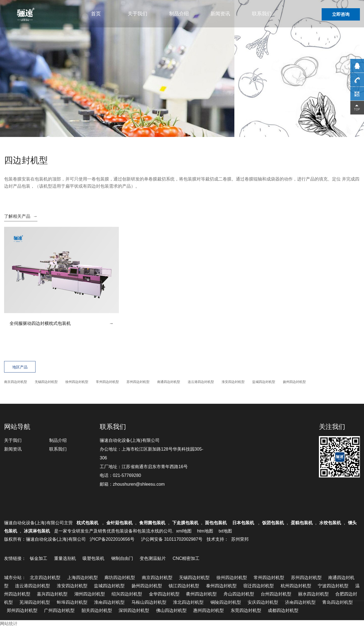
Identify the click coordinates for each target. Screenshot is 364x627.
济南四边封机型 (300, 602)
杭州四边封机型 (296, 585)
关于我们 (137, 13)
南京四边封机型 (15, 382)
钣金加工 (38, 558)
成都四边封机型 (283, 610)
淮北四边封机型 (188, 602)
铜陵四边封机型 (225, 602)
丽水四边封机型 (313, 594)
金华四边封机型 (164, 594)
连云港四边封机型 (201, 382)
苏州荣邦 (240, 539)
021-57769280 (127, 475)
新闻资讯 (220, 13)
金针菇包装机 (119, 522)
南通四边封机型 (168, 382)
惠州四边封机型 (208, 610)
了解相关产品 (20, 216)
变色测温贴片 (153, 558)
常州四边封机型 (107, 382)
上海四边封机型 (82, 577)
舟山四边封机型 (239, 594)
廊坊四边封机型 (119, 577)
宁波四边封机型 (333, 585)
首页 (96, 13)
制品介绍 (179, 13)
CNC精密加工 (186, 558)
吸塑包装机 (93, 558)
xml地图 (184, 531)
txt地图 (225, 531)
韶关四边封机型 (96, 610)
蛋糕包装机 (302, 522)
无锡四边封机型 (46, 382)
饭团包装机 (273, 522)
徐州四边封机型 (76, 382)
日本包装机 (243, 522)
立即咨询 (341, 14)
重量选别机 (65, 558)
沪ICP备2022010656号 (112, 539)
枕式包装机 (88, 522)
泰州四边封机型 (221, 585)
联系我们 (262, 13)
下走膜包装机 (185, 522)
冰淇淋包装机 (37, 531)
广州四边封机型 (59, 610)
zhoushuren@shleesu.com (139, 484)
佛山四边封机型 (171, 610)
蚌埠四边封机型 (72, 602)
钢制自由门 (122, 558)
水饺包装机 (330, 522)
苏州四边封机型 (138, 382)
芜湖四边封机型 (34, 602)
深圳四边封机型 (134, 610)
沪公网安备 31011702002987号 (171, 539)
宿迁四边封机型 (258, 585)
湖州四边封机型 (89, 594)
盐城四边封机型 (263, 382)
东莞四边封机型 (246, 610)
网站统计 (8, 623)
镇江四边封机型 (184, 585)
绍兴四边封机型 (126, 594)
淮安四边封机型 (233, 382)
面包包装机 (216, 522)
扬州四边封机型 (294, 382)
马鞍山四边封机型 (148, 602)
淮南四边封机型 (109, 602)
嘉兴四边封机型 (52, 594)
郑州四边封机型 (22, 610)
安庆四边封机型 (263, 602)
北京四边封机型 (45, 577)
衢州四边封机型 (201, 594)
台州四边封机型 (276, 594)
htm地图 (205, 531)
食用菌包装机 (152, 522)
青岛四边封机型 (337, 602)
